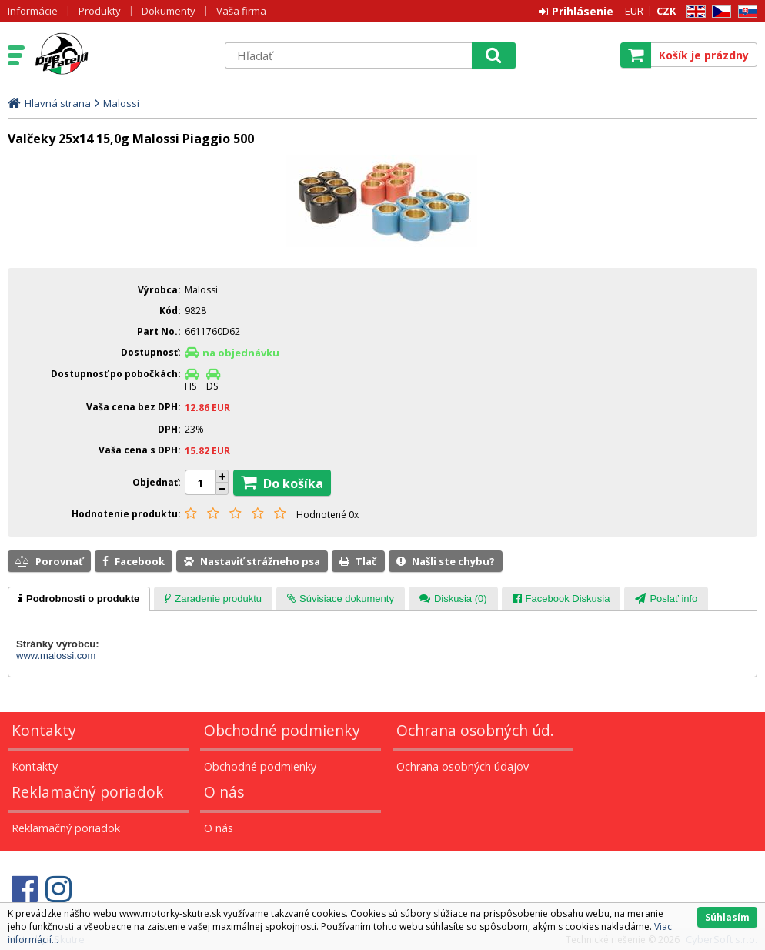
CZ (719, 12)
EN (693, 12)
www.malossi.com (55, 655)
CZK (666, 11)
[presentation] (78, 598)
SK (745, 12)
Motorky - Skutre (120, 54)
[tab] (79, 599)
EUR (634, 11)
